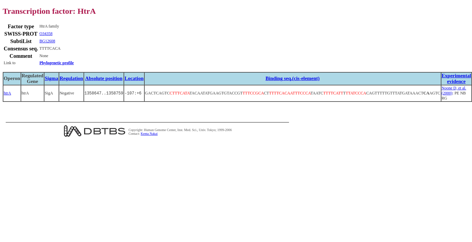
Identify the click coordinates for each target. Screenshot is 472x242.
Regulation (71, 78)
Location (134, 78)
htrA (7, 93)
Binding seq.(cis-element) (292, 78)
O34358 (45, 33)
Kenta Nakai (149, 133)
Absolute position (103, 78)
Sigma (51, 78)
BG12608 (47, 41)
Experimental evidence (456, 78)
